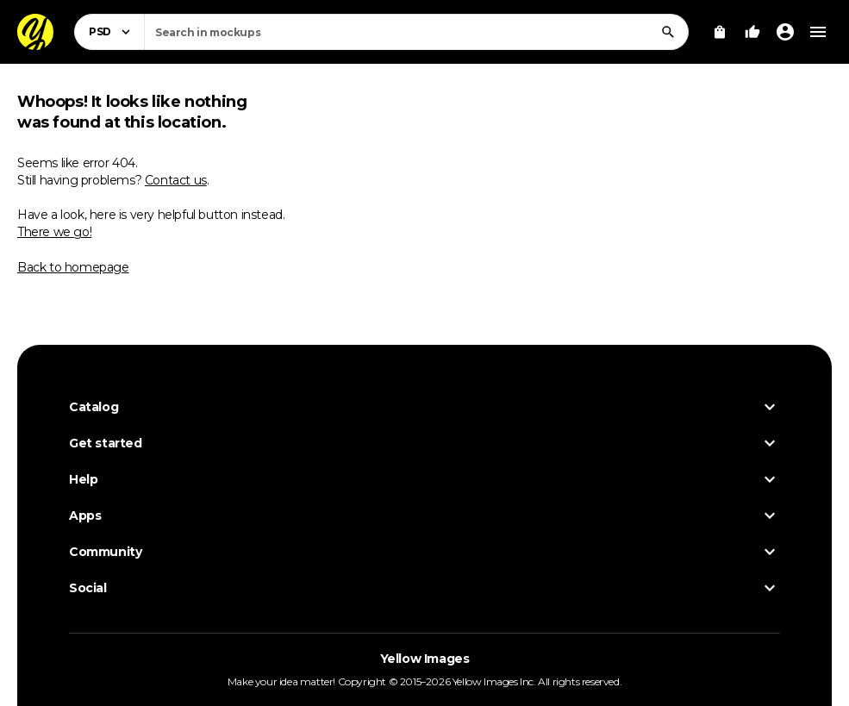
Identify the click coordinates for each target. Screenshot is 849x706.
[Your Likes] (752, 32)
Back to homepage (73, 267)
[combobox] (416, 32)
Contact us (176, 180)
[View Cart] (720, 32)
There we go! (54, 232)
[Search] (668, 32)
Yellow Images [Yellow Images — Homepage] (425, 658)
